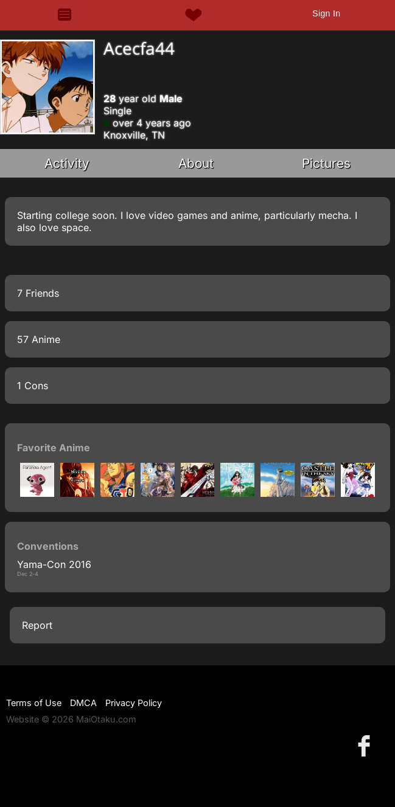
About (196, 163)
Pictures (326, 163)
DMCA (83, 703)
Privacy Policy (133, 703)
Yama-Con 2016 (54, 564)
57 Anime (38, 339)
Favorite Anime (53, 448)
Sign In (326, 13)
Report (37, 625)
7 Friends (38, 293)
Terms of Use (33, 703)
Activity (66, 163)
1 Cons (32, 385)
